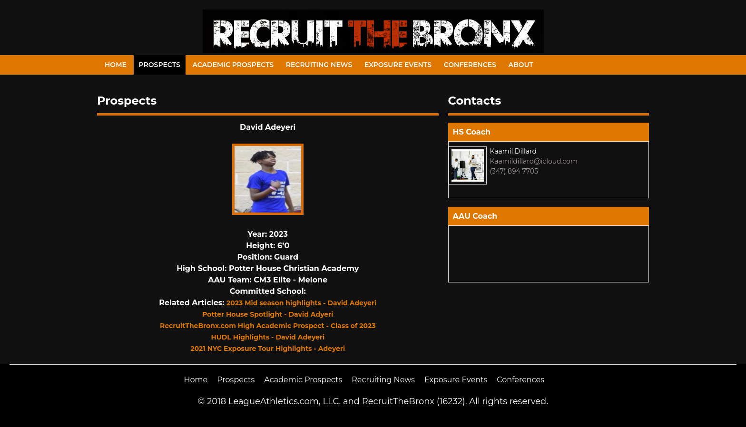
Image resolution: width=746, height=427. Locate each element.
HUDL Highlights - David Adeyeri (267, 337)
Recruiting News (319, 64)
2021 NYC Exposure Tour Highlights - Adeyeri (267, 348)
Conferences (470, 64)
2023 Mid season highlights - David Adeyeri (301, 303)
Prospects (159, 64)
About (521, 64)
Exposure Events (398, 64)
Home (116, 64)
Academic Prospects (233, 64)
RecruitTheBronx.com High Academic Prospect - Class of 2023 (268, 325)
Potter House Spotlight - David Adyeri (267, 314)
